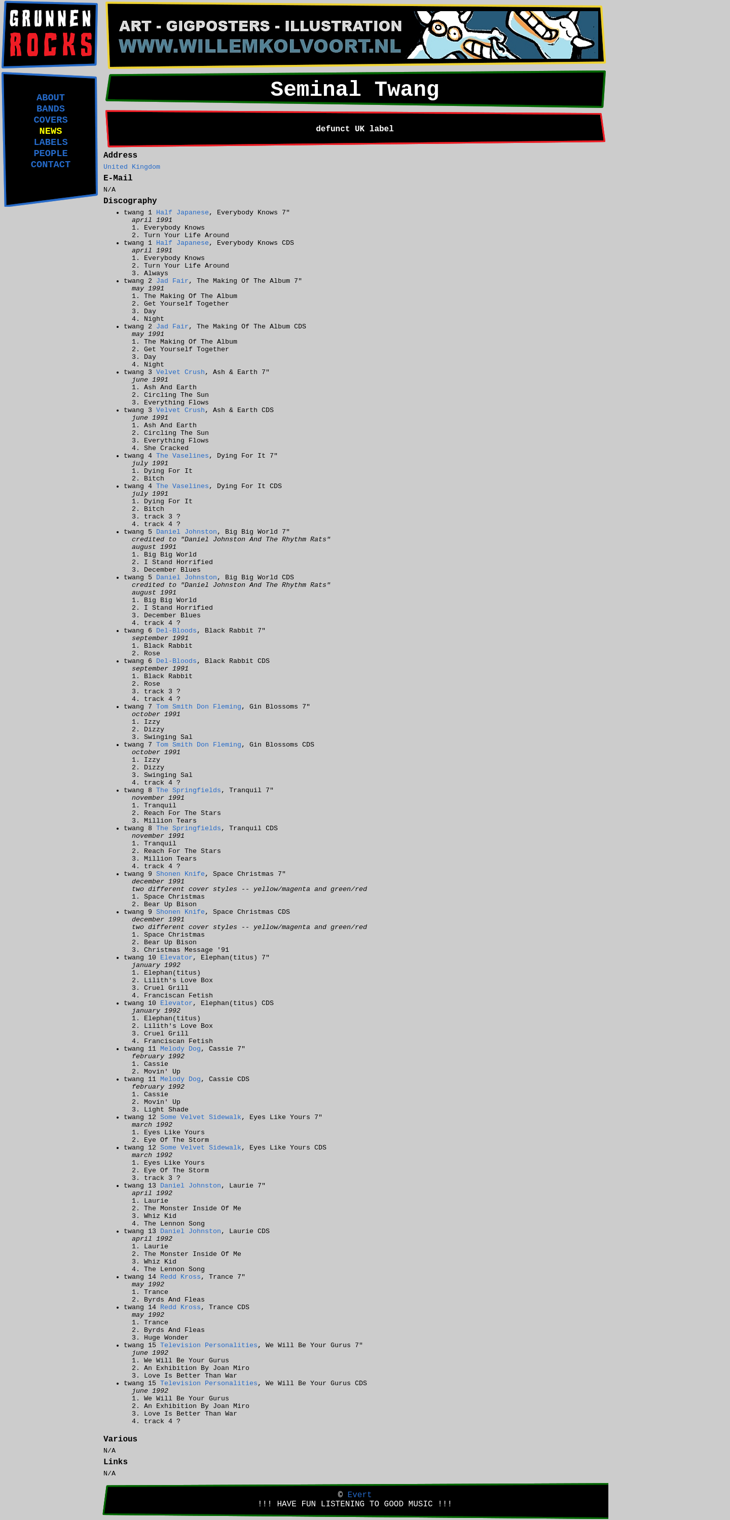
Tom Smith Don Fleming (198, 707)
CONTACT (50, 164)
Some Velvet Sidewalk (200, 1117)
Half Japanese (182, 212)
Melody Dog (180, 1049)
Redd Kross (180, 1277)
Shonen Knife (180, 874)
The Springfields (188, 790)
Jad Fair (172, 281)
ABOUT (50, 97)
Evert (360, 1495)
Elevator (176, 957)
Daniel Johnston (186, 532)
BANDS (50, 109)
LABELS (50, 142)
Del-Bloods (176, 631)
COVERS (50, 120)
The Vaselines (182, 456)
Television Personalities (209, 1345)
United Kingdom (131, 167)
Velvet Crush (180, 372)
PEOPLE (50, 153)
